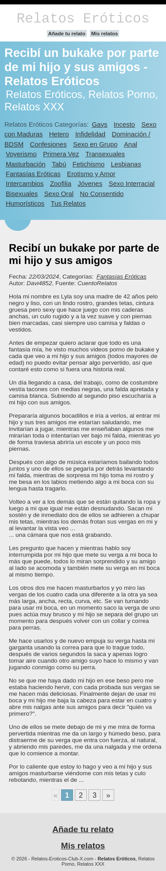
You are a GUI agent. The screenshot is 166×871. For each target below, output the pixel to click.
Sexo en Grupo (95, 144)
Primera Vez (61, 154)
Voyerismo (21, 154)
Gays (99, 124)
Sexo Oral (59, 193)
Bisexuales (22, 193)
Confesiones (48, 144)
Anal (130, 144)
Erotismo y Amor (91, 173)
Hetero (59, 134)
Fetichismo (88, 164)
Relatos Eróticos (82, 18)
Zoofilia (60, 183)
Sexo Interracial (131, 183)
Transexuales (105, 154)
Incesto (124, 124)
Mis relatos (104, 33)
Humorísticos (25, 203)
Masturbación (26, 164)
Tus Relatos (68, 203)
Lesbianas (126, 164)
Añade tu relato (66, 33)
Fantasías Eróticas (33, 173)
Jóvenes (89, 183)
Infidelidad (90, 134)
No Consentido (102, 193)
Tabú (59, 164)
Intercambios (25, 183)
